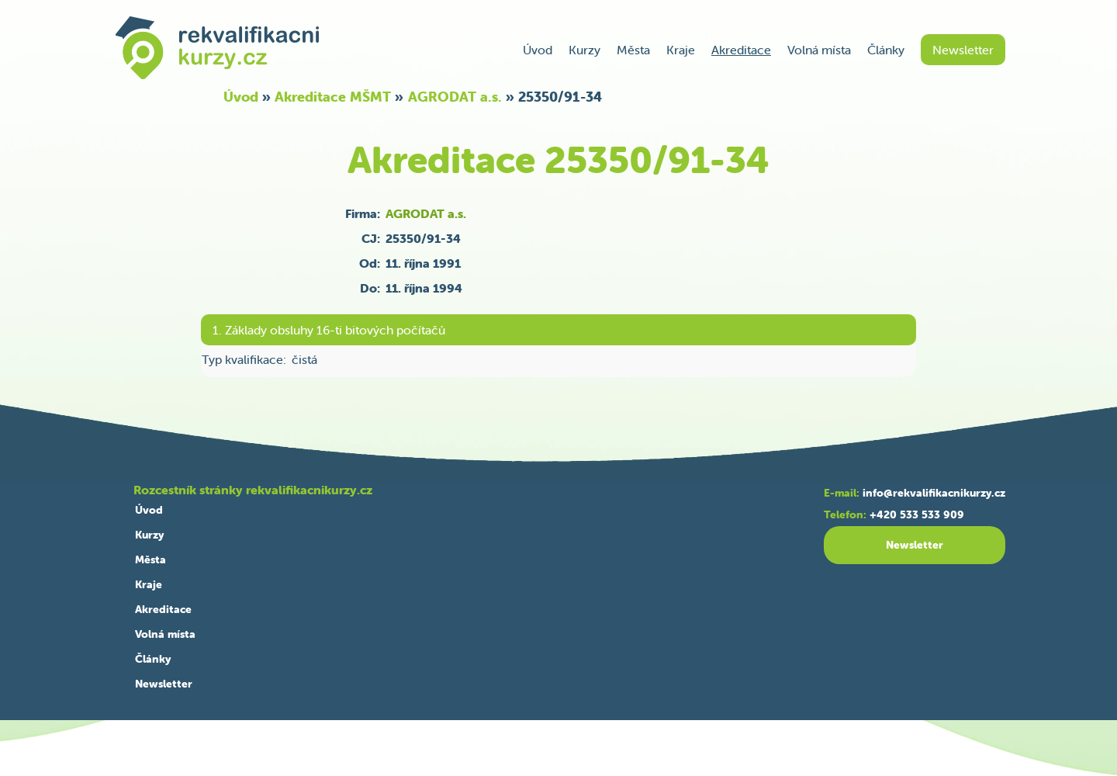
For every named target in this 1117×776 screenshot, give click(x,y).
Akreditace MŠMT (333, 97)
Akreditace (741, 49)
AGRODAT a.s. (455, 97)
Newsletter (963, 49)
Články (885, 49)
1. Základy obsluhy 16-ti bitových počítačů (329, 330)
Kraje (680, 49)
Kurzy (584, 49)
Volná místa (819, 49)
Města (633, 49)
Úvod (537, 49)
